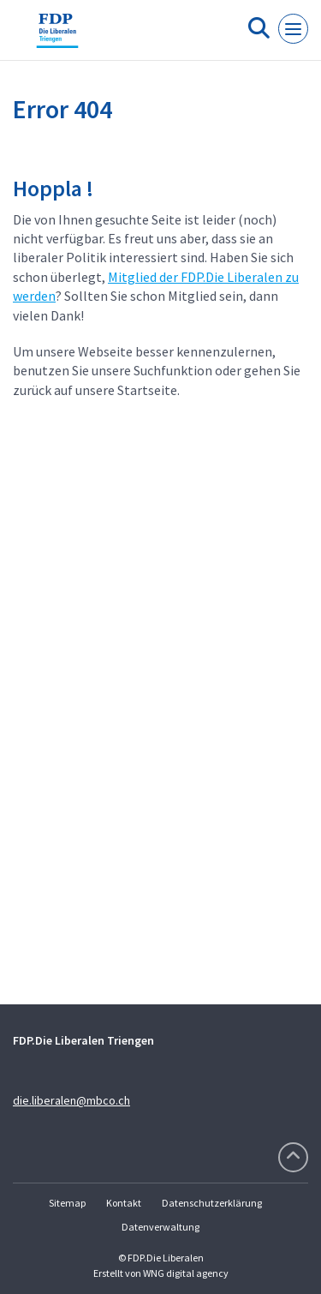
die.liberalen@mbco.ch (71, 1100)
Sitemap (67, 1202)
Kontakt (123, 1202)
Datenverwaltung (160, 1226)
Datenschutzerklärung (212, 1202)
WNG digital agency (186, 1273)
